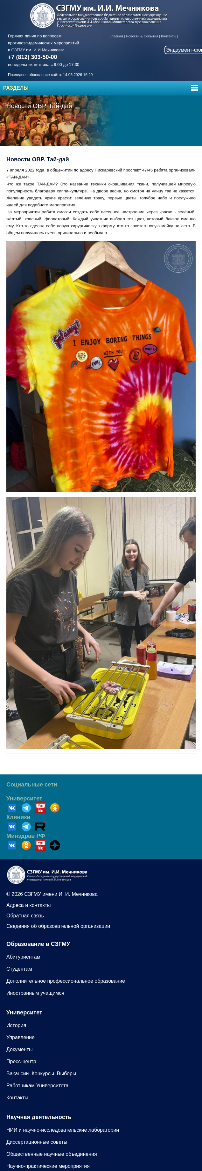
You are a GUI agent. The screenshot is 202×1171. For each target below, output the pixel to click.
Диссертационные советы (36, 1142)
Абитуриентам (23, 957)
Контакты (168, 36)
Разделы (16, 88)
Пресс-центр (21, 1061)
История (16, 1025)
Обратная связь (25, 915)
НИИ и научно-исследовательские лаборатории (62, 1130)
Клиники (18, 817)
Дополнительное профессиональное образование (65, 981)
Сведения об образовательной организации (58, 926)
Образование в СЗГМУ (38, 944)
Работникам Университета (37, 1085)
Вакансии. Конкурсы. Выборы (41, 1073)
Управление (20, 1037)
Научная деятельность (39, 1117)
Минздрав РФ (25, 836)
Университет (24, 798)
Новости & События (142, 36)
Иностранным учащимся (35, 993)
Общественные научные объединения (51, 1154)
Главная (116, 36)
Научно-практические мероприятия (48, 1166)
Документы (19, 1049)
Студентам (19, 969)
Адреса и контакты (28, 905)
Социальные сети (31, 784)
